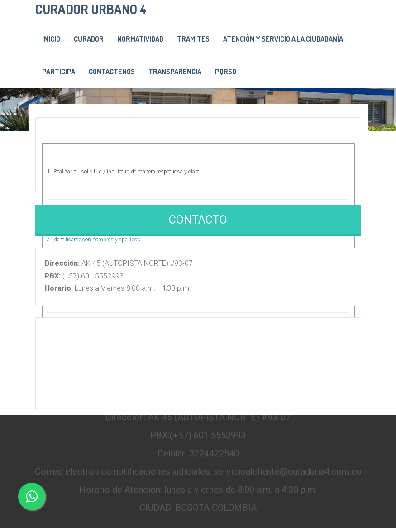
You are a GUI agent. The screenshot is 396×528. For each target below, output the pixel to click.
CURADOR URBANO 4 (91, 8)
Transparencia (174, 71)
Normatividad (140, 38)
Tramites (193, 38)
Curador (89, 38)
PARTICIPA (58, 71)
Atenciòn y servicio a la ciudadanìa (283, 38)
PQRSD (225, 71)
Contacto (198, 219)
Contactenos (112, 71)
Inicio (51, 38)
